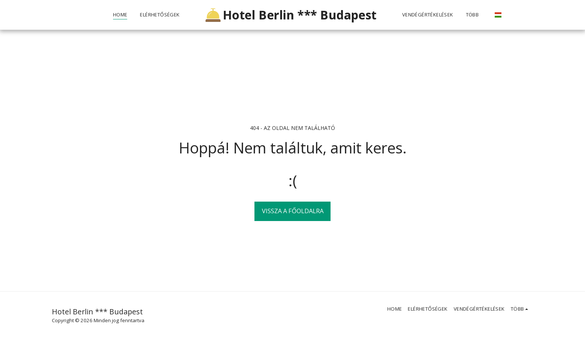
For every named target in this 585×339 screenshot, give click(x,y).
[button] (507, 15)
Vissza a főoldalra (292, 210)
